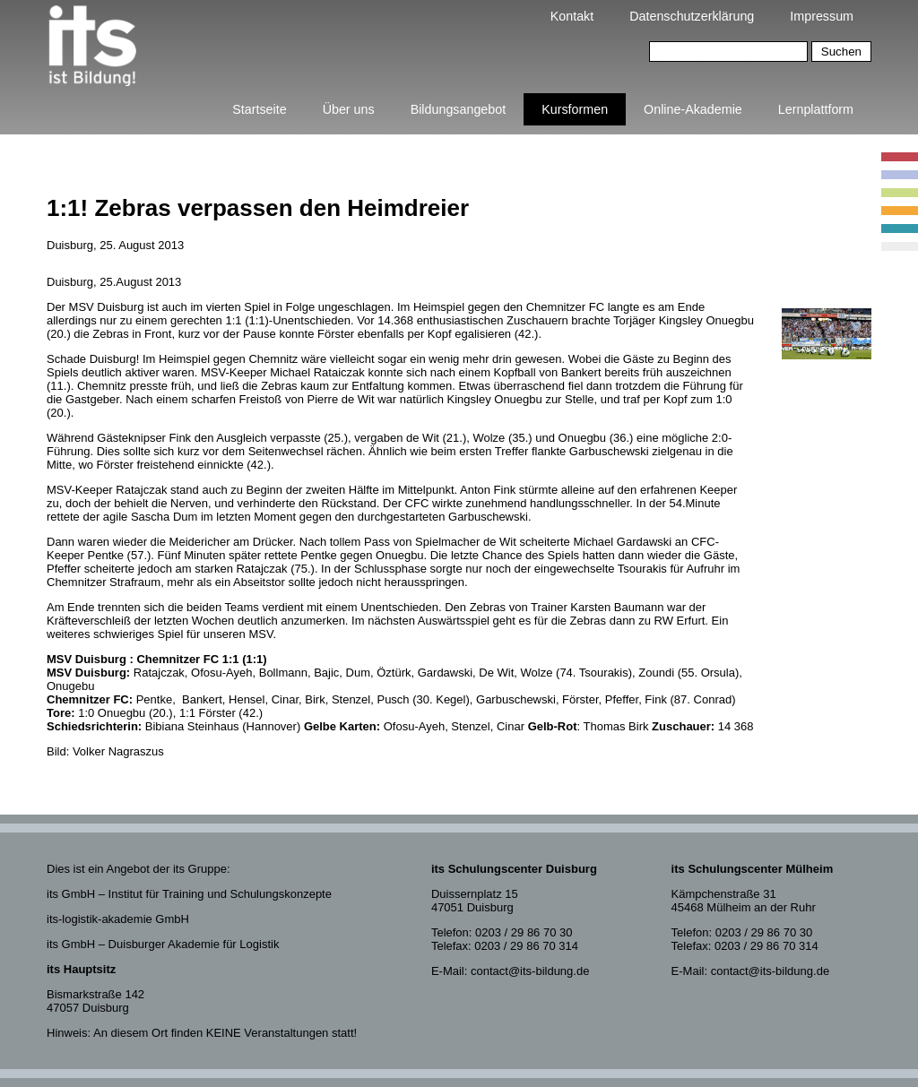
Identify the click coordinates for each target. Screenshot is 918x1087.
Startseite (259, 109)
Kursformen (574, 109)
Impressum (821, 16)
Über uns (349, 109)
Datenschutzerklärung (691, 16)
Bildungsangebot (459, 109)
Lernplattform (815, 109)
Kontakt (571, 16)
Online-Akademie (693, 109)
